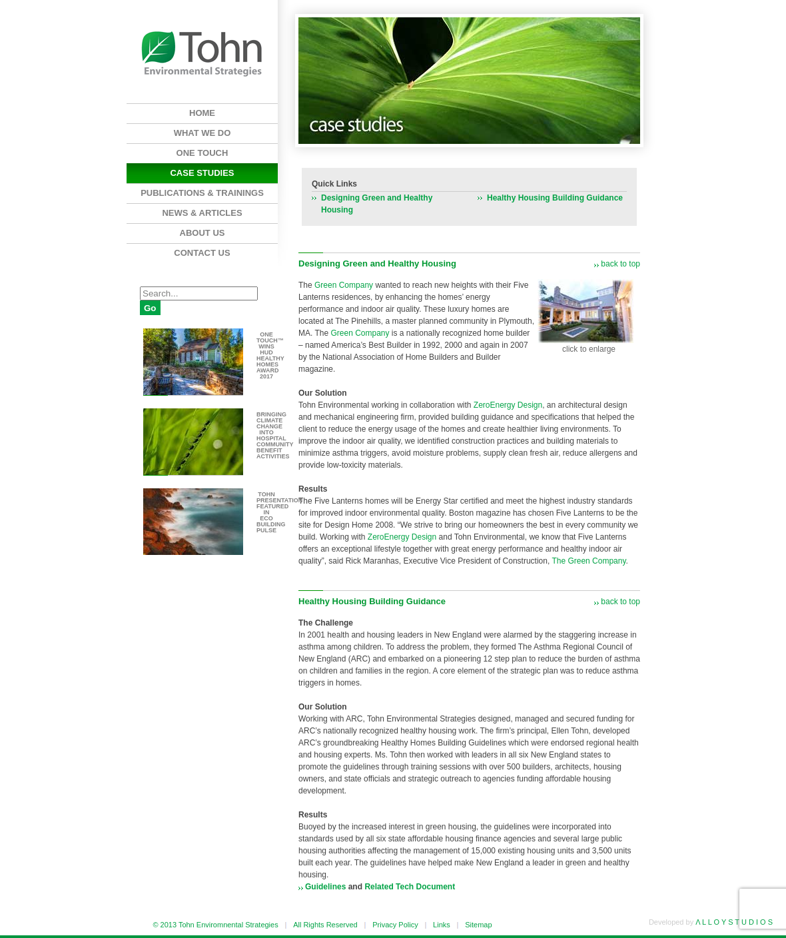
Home (202, 113)
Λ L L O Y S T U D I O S (734, 922)
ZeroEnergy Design (508, 405)
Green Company (343, 285)
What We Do (202, 133)
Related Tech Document (409, 886)
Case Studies (202, 173)
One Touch (202, 153)
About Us (202, 233)
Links (441, 925)
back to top (620, 263)
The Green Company (588, 561)
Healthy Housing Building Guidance (555, 198)
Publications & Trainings (202, 193)
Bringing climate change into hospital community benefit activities (275, 435)
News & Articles (202, 213)
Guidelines (325, 886)
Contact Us (202, 253)
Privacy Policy (395, 925)
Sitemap (478, 925)
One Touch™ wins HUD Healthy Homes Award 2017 (270, 355)
